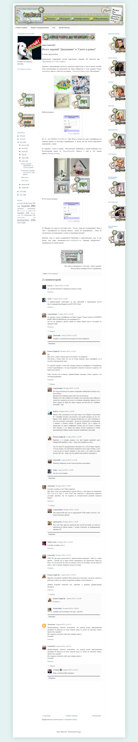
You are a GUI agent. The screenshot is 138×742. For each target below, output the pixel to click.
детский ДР (21, 203)
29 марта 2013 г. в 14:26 (70, 522)
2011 (21, 195)
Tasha (49, 299)
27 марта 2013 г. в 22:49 (65, 314)
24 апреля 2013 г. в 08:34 (70, 608)
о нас (53, 27)
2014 (21, 139)
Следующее (46, 716)
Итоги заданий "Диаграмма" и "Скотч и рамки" (27, 165)
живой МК (31, 203)
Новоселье (24, 177)
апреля (24, 158)
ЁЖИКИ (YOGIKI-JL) (59, 139)
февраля (24, 184)
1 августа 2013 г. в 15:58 (69, 460)
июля (24, 148)
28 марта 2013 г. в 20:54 (66, 411)
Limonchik (56, 335)
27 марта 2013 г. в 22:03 (60, 299)
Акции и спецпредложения (40, 27)
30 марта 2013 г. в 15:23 (63, 555)
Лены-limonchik (68, 151)
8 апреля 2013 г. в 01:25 (70, 670)
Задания (25, 205)
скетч (19, 223)
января (24, 187)
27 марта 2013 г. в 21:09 (61, 285)
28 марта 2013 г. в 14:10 (68, 351)
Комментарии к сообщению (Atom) (65, 719)
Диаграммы (47, 61)
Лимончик (51, 624)
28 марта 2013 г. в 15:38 (71, 388)
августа (24, 145)
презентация (21, 217)
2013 (21, 142)
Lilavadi (75, 71)
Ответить (50, 292)
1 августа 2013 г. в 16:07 (65, 470)
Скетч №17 (25, 180)
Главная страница (21, 27)
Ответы (52, 331)
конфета (30, 211)
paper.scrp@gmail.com (73, 240)
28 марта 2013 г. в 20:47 (63, 486)
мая (23, 155)
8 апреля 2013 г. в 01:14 (63, 624)
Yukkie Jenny (84, 71)
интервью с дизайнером (26, 208)
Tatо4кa (50, 153)
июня (24, 151)
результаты (23, 220)
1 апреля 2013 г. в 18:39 (68, 575)
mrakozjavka (57, 522)
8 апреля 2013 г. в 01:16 (63, 646)
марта (24, 161)
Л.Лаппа (56, 670)
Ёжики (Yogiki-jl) (53, 351)
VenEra (55, 411)
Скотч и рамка (60, 61)
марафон (20, 213)
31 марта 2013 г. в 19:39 (73, 437)
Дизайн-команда (64, 27)
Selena (57, 153)
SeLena (49, 285)
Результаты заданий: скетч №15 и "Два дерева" (28, 172)
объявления (28, 215)
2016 (21, 136)
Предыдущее (96, 716)
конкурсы (22, 210)
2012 (21, 191)
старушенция (52, 314)
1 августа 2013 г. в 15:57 (69, 335)
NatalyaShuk (57, 608)
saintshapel (46, 71)
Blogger (78, 732)
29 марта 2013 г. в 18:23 (65, 542)
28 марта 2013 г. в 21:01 (71, 510)
